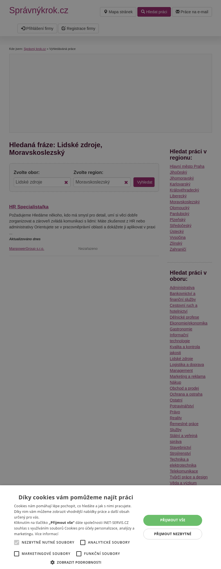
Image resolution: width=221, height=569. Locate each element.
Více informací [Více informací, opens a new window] (46, 533)
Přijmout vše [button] (172, 520)
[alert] (110, 284)
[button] (76, 562)
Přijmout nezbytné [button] (172, 533)
